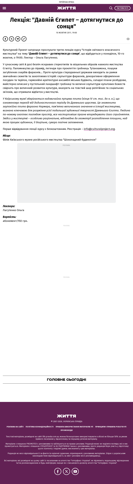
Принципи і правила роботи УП (110, 427)
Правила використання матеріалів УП (74, 427)
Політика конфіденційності (40, 427)
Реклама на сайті (15, 427)
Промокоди (67, 430)
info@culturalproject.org (99, 129)
